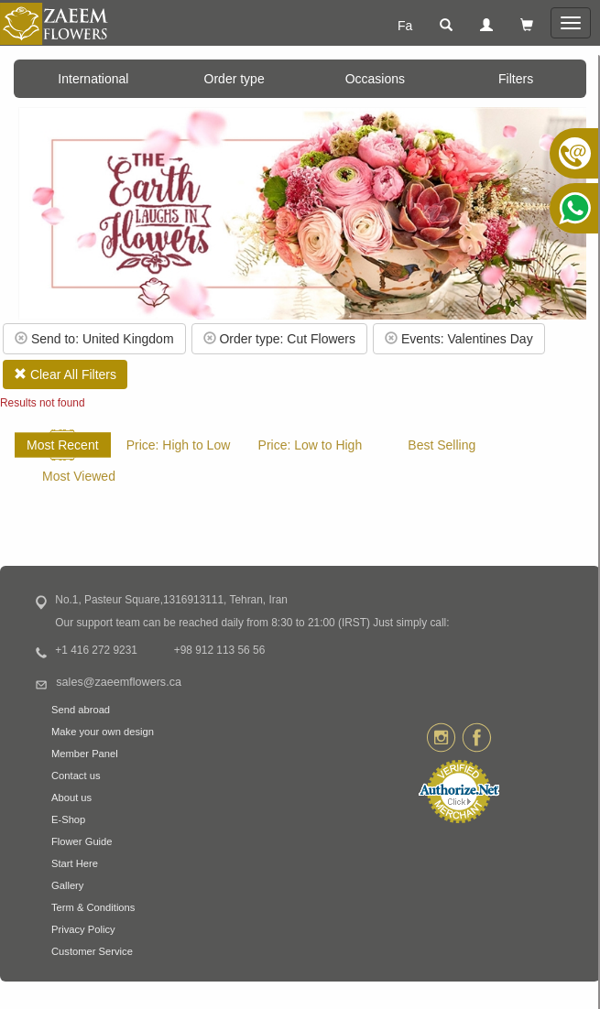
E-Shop (68, 819)
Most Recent (63, 445)
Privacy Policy (83, 929)
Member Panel (84, 753)
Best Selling (441, 445)
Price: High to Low (178, 445)
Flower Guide (82, 841)
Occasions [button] (375, 78)
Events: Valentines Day (459, 338)
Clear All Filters (65, 374)
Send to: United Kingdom (94, 338)
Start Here (74, 863)
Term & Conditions (93, 907)
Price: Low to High (310, 445)
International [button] (93, 78)
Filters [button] (515, 78)
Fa (405, 25)
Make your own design (102, 731)
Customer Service (92, 951)
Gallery (67, 885)
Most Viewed (78, 476)
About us (71, 797)
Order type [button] (234, 78)
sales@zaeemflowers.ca (118, 682)
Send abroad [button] (80, 709)
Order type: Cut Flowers (279, 338)
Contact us (75, 775)
